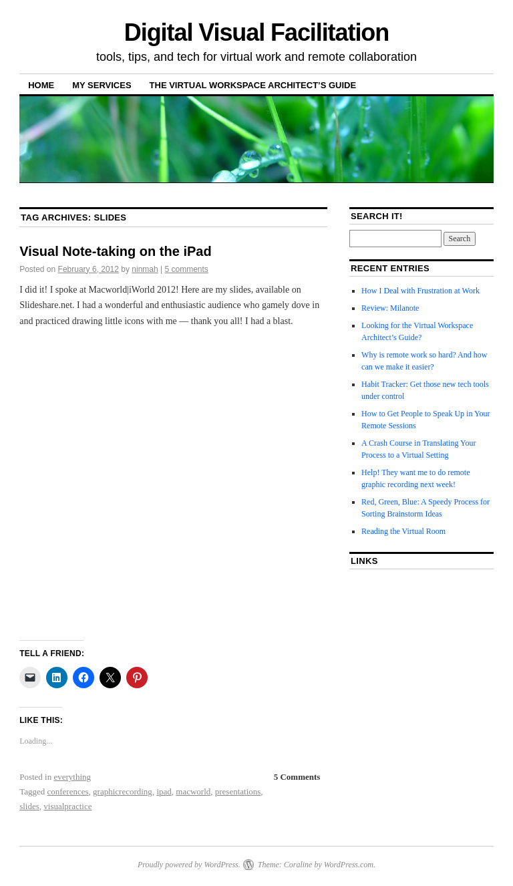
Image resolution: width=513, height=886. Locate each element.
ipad (163, 791)
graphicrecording (122, 791)
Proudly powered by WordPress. (189, 864)
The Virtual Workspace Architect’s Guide (253, 85)
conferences (68, 791)
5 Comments (297, 777)
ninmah (145, 269)
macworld (193, 791)
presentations (238, 791)
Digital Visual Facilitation (256, 32)
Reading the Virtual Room (403, 531)
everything (72, 777)
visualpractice (67, 806)
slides (29, 806)
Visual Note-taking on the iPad (115, 251)
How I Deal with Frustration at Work (420, 290)
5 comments (186, 269)
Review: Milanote (390, 308)
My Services (101, 85)
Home (41, 85)
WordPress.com (348, 864)
